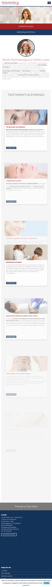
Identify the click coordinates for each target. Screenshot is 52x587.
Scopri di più (11, 181)
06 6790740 (8, 531)
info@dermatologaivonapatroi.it (10, 529)
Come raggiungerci (9, 534)
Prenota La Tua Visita (26, 506)
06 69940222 (7, 523)
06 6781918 (17, 523)
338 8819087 (8, 525)
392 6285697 (12, 527)
